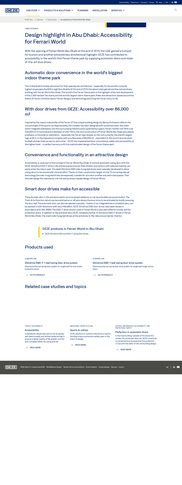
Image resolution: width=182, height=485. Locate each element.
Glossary (114, 478)
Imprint (121, 478)
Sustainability (124, 2)
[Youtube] (175, 2)
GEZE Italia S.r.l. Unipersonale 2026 (32, 478)
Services (116, 10)
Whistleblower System (54, 478)
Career (151, 2)
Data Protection (91, 478)
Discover (31, 10)
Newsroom (135, 2)
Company (144, 2)
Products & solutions (57, 10)
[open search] (176, 10)
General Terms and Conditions (73, 478)
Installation (99, 10)
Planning (82, 10)
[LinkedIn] (173, 2)
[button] (160, 2)
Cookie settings (104, 478)
